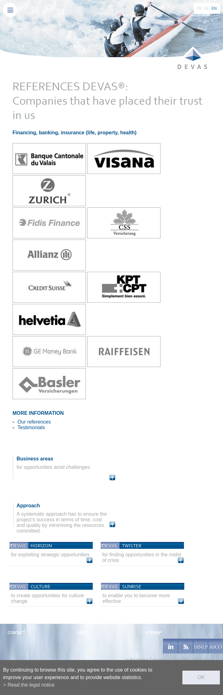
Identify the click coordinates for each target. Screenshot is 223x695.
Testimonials (31, 427)
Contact (16, 632)
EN (214, 8)
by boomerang (137, 659)
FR (199, 8)
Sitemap (153, 632)
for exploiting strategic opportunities (50, 554)
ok (201, 677)
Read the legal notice (30, 685)
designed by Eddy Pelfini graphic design (183, 659)
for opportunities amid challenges (53, 467)
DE (206, 8)
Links (82, 632)
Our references (34, 421)
